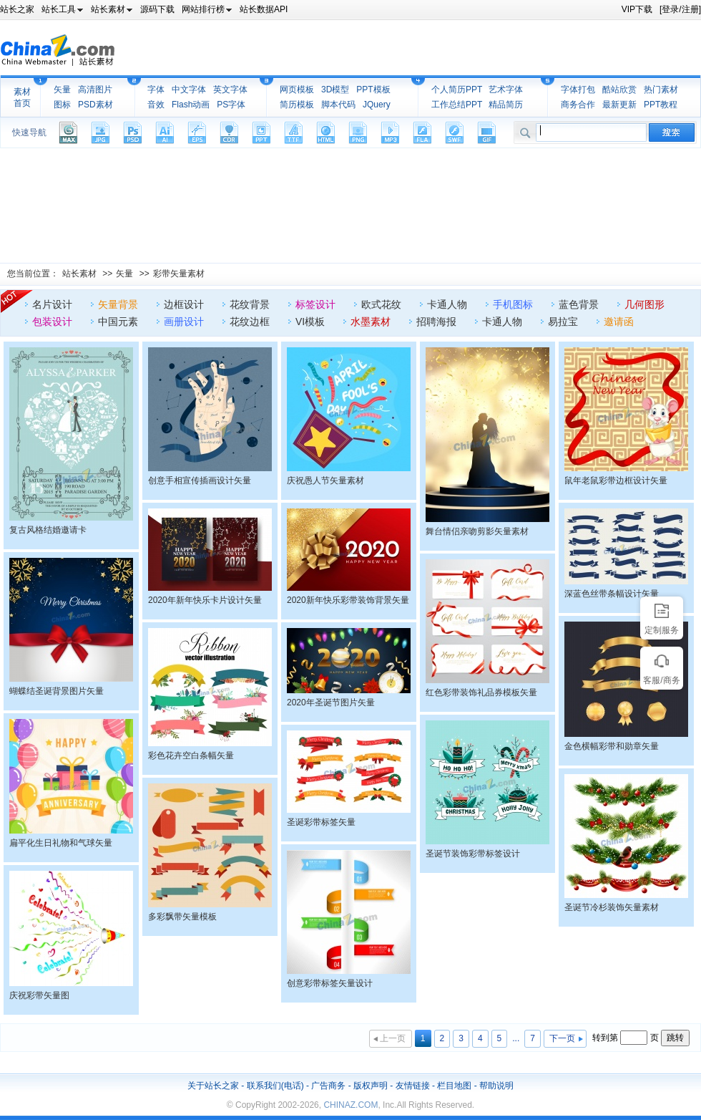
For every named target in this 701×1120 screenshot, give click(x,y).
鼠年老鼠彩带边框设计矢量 (615, 480)
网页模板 (297, 90)
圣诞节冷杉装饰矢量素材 (611, 907)
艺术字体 (506, 90)
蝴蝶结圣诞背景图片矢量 (56, 691)
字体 (156, 90)
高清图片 (95, 90)
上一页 (393, 1038)
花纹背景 (250, 304)
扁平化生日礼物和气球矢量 (60, 843)
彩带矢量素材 (179, 274)
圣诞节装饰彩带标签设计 (473, 854)
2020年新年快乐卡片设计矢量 (205, 600)
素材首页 (22, 97)
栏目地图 (454, 1086)
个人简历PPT (456, 90)
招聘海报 (436, 321)
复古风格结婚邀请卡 (48, 530)
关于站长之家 (213, 1086)
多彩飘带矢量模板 (182, 917)
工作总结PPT (456, 105)
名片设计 (52, 304)
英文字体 (230, 90)
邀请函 (619, 321)
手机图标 (513, 304)
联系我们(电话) (275, 1086)
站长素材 (79, 274)
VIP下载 (637, 9)
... (515, 1038)
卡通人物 (447, 304)
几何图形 (644, 304)
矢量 (62, 90)
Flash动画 (191, 105)
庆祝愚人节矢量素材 (325, 480)
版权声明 (370, 1086)
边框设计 (184, 304)
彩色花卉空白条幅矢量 (191, 755)
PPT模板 (373, 90)
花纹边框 (250, 321)
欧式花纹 (381, 304)
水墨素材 (370, 321)
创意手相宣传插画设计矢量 (199, 480)
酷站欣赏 (619, 90)
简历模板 (297, 105)
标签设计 (315, 304)
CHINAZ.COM (350, 1105)
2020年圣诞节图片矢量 (331, 702)
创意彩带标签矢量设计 (330, 983)
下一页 (562, 1038)
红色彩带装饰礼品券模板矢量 (481, 692)
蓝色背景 (579, 304)
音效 (156, 105)
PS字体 (231, 105)
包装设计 (52, 321)
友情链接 (413, 1086)
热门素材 (661, 90)
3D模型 (335, 90)
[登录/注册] (680, 9)
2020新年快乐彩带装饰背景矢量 (348, 600)
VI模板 (310, 321)
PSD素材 (95, 105)
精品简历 (506, 105)
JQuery (377, 105)
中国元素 (118, 321)
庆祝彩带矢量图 (39, 995)
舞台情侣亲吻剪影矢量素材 (477, 531)
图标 (62, 105)
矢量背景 (118, 304)
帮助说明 (496, 1086)
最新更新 (619, 105)
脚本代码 (338, 105)
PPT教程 (660, 105)
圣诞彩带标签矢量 (321, 822)
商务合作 (578, 105)
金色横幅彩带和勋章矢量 (611, 746)
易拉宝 (563, 321)
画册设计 (184, 321)
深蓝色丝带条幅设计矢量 (611, 594)
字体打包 (578, 90)
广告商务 (328, 1086)
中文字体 (189, 90)
